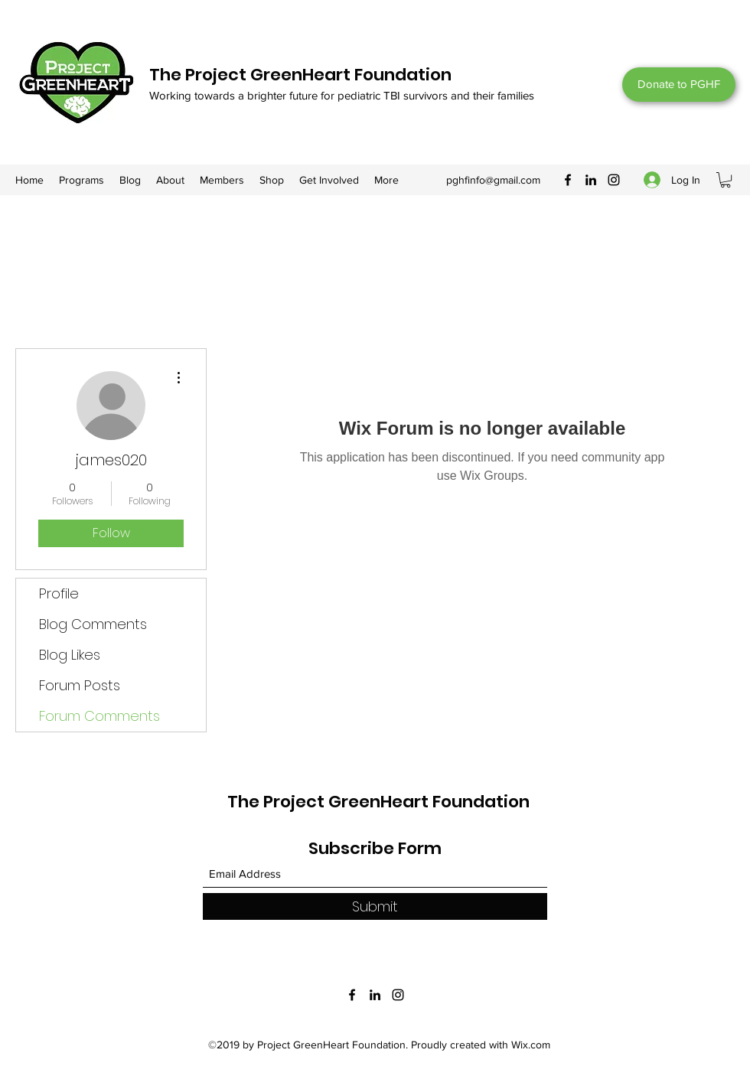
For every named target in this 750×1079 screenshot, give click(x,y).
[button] (725, 179)
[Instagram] (613, 179)
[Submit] (375, 906)
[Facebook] (568, 179)
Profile (59, 593)
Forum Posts (79, 685)
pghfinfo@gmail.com (493, 180)
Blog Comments (93, 624)
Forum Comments (99, 715)
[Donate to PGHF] (678, 84)
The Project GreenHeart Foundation (300, 74)
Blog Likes (69, 654)
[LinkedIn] (590, 179)
